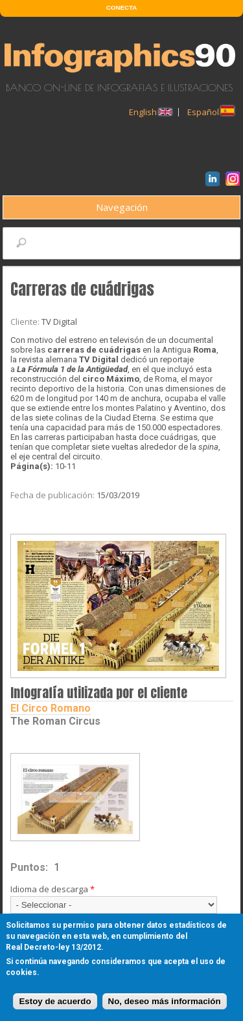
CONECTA (121, 7)
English (150, 112)
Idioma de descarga (52, 889)
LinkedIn (215, 180)
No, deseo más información (164, 1001)
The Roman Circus (55, 721)
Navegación (122, 207)
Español (210, 112)
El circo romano (50, 708)
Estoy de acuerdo (55, 1001)
